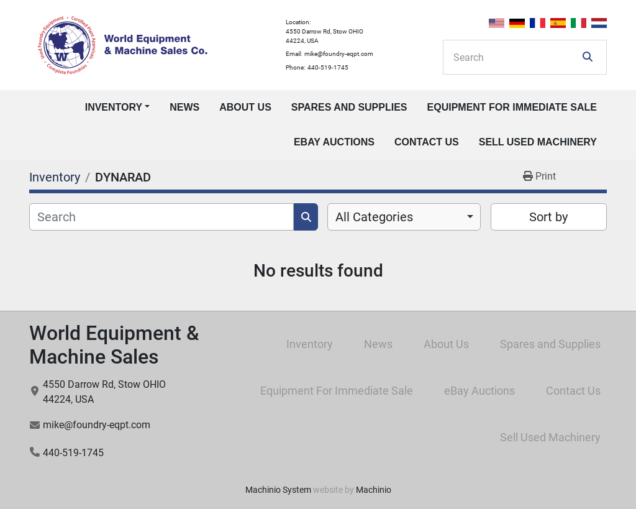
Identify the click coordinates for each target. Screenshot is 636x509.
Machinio (373, 490)
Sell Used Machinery (538, 142)
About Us (245, 107)
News (184, 107)
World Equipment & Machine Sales (114, 345)
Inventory (113, 107)
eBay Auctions (334, 142)
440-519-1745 (327, 67)
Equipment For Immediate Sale (512, 107)
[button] (117, 107)
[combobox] (404, 217)
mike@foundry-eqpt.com (338, 53)
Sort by (548, 216)
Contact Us (426, 142)
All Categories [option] (374, 216)
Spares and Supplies (349, 107)
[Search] (516, 57)
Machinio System (278, 490)
